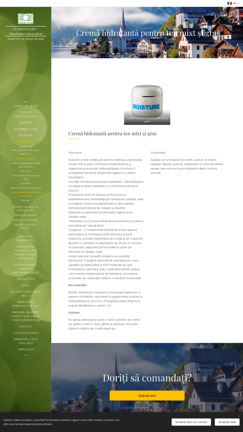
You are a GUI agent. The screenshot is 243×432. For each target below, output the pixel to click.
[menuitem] (25, 106)
